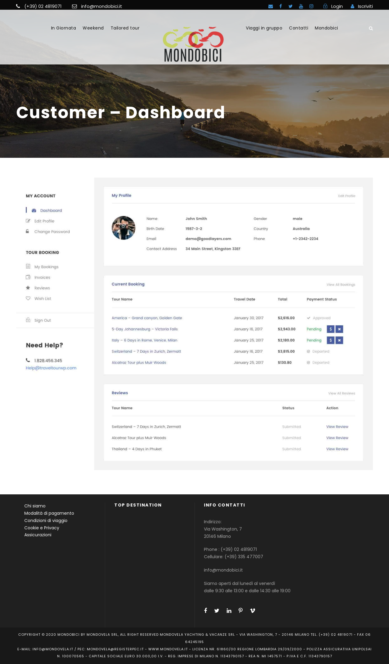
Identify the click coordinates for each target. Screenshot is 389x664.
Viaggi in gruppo (264, 28)
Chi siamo (35, 506)
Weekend (93, 28)
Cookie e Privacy (41, 528)
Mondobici (326, 28)
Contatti (298, 28)
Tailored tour (125, 28)
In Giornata (63, 28)
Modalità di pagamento (49, 513)
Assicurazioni (37, 535)
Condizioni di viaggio (45, 520)
